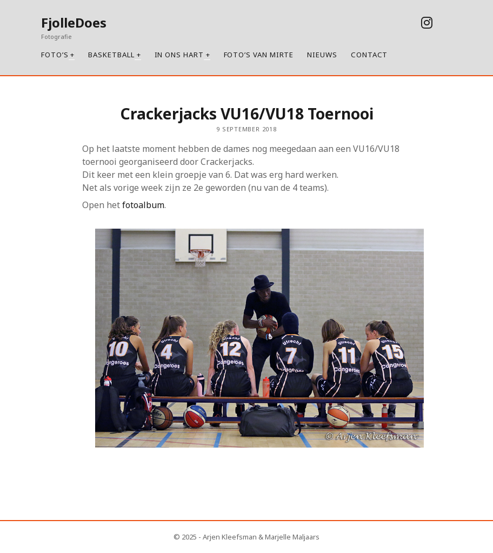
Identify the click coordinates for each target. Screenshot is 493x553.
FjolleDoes (73, 22)
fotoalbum (143, 205)
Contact (369, 54)
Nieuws (322, 54)
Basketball (111, 54)
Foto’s (55, 54)
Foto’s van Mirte (259, 54)
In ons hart (179, 54)
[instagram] (426, 22)
